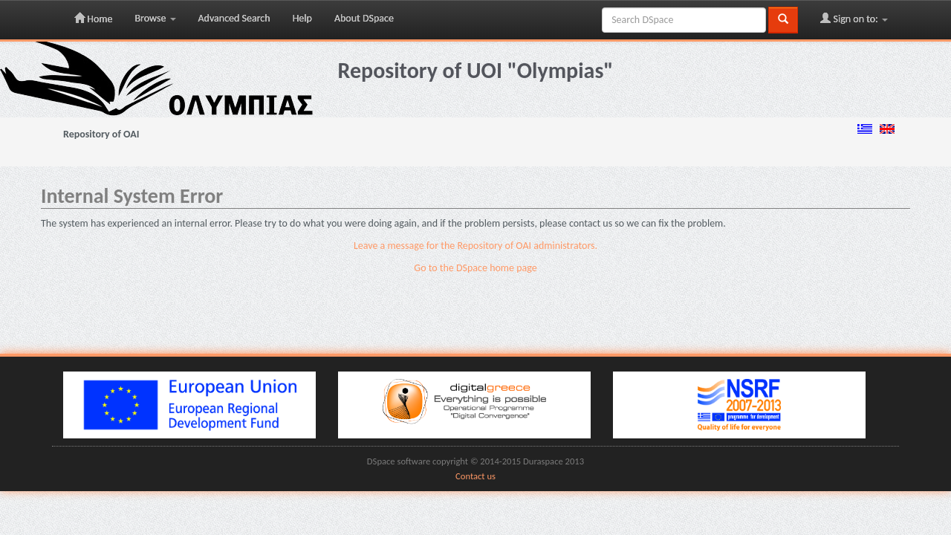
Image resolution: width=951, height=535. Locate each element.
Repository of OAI (101, 134)
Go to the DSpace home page (475, 268)
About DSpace (364, 18)
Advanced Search (234, 18)
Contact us (475, 476)
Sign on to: (854, 18)
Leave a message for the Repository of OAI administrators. (475, 245)
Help (302, 18)
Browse (154, 18)
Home (93, 18)
